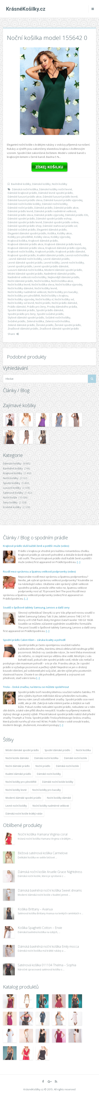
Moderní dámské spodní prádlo (63, 270)
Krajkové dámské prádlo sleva (26, 248)
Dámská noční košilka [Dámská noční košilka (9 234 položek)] (46, 758)
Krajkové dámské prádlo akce (25, 244)
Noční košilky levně (46, 288)
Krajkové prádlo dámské (70, 251)
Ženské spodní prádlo (68, 325)
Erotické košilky (12, 507)
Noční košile (10, 497)
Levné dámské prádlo (56, 259)
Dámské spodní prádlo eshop (54, 218)
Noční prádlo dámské (64, 303)
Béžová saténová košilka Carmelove (43, 853)
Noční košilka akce (62, 281)
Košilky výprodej (60, 237)
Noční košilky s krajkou (54, 295)
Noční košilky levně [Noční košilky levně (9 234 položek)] (16, 790)
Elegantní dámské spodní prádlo (27, 233)
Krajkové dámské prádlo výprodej (65, 248)
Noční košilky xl (44, 299)
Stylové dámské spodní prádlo (26, 317)
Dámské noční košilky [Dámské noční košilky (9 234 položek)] (49, 774)
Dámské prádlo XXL (76, 215)
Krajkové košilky (12, 473)
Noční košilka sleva (43, 284)
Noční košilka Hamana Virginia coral (42, 834)
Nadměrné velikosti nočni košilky (27, 277)
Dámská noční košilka (25, 189)
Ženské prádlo (44, 325)
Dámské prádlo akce (66, 207)
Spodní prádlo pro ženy (22, 314)
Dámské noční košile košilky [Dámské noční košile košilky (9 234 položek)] (57, 781)
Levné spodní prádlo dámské (51, 266)
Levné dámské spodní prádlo (25, 262)
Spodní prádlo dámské (49, 310)
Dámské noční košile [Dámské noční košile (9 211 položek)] (75, 758)
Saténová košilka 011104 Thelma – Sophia (47, 965)
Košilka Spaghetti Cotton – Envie (40, 928)
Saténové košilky (13, 492)
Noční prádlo (42, 303)
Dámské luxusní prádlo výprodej (63, 200)
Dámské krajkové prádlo (22, 193)
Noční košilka (42, 281)
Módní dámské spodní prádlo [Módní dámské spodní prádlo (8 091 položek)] (22, 750)
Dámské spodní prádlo (21, 218)
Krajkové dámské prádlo (43, 240)
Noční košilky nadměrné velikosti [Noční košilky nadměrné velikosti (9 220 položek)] (51, 805)
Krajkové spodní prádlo (22, 255)
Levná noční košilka (77, 255)
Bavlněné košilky (21, 184)
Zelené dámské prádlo (21, 325)
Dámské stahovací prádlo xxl (60, 226)
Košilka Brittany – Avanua (35, 909)
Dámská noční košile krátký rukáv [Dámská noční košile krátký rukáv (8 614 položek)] (24, 813)
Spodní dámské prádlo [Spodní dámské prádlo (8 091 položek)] (57, 750)
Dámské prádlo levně (20, 211)
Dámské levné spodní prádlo (55, 193)
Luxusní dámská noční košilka (25, 270)
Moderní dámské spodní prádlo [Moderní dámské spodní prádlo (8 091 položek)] (23, 797)
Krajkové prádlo (44, 251)
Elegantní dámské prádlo (52, 229)
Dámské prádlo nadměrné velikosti (55, 211)
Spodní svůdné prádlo (50, 314)
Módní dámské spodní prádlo (25, 273)
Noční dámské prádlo (20, 281)
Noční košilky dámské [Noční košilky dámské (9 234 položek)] (59, 797)
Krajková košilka (17, 240)
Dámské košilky (41, 184)
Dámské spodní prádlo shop (25, 226)
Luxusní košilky (12, 488)
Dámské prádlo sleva (20, 215)
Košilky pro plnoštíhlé (20, 237)
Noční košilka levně (19, 284)
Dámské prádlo (43, 207)
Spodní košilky (11, 483)
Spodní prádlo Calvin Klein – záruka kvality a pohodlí (34, 640)
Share (13, 334)
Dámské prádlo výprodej (49, 215)
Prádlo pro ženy (36, 306)
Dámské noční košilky (55, 204)
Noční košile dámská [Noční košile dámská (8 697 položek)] (17, 758)
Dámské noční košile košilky (24, 204)
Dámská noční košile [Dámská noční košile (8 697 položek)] (67, 766)
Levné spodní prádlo (20, 266)
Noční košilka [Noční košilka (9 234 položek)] (83, 750)
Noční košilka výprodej (68, 284)
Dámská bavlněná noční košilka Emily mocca (48, 946)
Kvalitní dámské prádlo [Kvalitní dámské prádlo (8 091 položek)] (18, 774)
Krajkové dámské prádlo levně (63, 244)
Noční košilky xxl (64, 299)
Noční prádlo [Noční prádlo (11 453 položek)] (42, 766)
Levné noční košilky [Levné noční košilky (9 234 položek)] (16, 805)
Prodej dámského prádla (62, 306)
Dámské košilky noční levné (55, 189)
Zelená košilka (35, 321)
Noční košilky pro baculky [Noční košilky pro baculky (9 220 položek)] (46, 790)
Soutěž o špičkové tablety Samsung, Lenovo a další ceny (36, 607)
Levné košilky (52, 262)
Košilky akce (64, 233)
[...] (78, 562)
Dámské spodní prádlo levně (25, 222)
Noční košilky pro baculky (63, 292)
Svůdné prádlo (16, 321)
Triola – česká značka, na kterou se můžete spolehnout (36, 687)
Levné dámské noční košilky (25, 259)
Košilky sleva (42, 237)
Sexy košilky (10, 502)
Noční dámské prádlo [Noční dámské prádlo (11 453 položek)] (18, 766)
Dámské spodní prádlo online (60, 222)
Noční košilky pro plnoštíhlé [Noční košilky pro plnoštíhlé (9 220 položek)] (21, 781)
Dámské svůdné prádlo (22, 229)
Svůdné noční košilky (57, 317)
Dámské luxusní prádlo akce (25, 196)
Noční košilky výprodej (21, 299)
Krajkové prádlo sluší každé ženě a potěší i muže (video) (36, 546)
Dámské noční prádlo (20, 207)
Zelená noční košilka (57, 321)
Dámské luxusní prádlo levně (60, 196)
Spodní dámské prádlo (21, 310)
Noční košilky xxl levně (21, 303)
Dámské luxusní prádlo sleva (25, 200)
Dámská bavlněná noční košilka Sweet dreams (50, 890)
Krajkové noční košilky (21, 251)
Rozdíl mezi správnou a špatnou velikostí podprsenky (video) (39, 571)
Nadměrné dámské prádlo (59, 273)
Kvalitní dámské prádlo (50, 255)
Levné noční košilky (72, 262)
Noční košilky (59, 184)
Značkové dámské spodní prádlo (59, 328)
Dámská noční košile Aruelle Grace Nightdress (50, 872)
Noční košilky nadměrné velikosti (27, 292)
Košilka (52, 233)
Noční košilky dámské (20, 288)
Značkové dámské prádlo (23, 328)
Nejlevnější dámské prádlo (63, 277)
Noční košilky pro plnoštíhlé (24, 295)
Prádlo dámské (17, 306)
